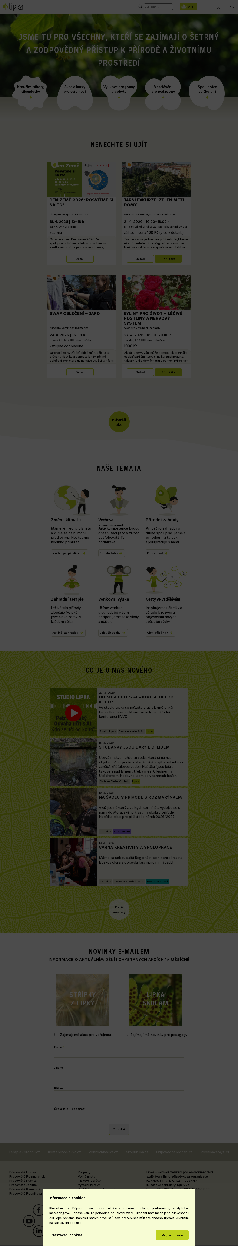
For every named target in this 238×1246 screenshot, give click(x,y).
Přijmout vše (172, 1235)
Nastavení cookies (67, 1235)
